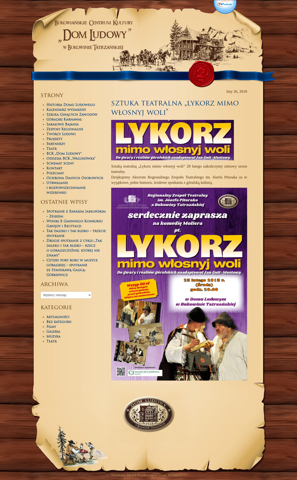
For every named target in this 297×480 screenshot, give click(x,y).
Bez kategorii (58, 322)
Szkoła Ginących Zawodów (71, 115)
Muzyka (53, 337)
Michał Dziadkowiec (140, 475)
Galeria (53, 332)
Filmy (51, 327)
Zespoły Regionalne (64, 129)
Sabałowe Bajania (62, 124)
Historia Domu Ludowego (70, 105)
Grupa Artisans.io (170, 475)
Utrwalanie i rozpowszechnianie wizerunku (66, 188)
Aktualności (57, 317)
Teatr (51, 149)
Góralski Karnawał (64, 120)
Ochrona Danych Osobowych (74, 178)
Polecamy (55, 173)
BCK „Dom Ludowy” (64, 154)
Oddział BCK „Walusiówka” (70, 159)
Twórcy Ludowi (61, 134)
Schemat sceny (60, 163)
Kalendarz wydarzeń (66, 110)
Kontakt (54, 168)
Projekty (54, 139)
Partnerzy (55, 144)
